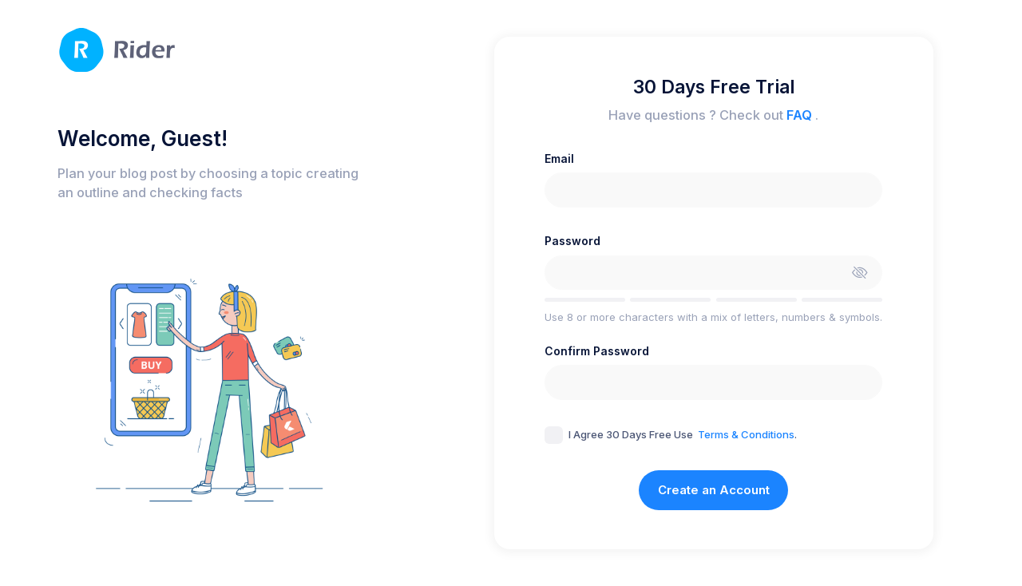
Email (559, 158)
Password (572, 240)
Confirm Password (597, 351)
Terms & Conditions (746, 434)
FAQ (800, 115)
